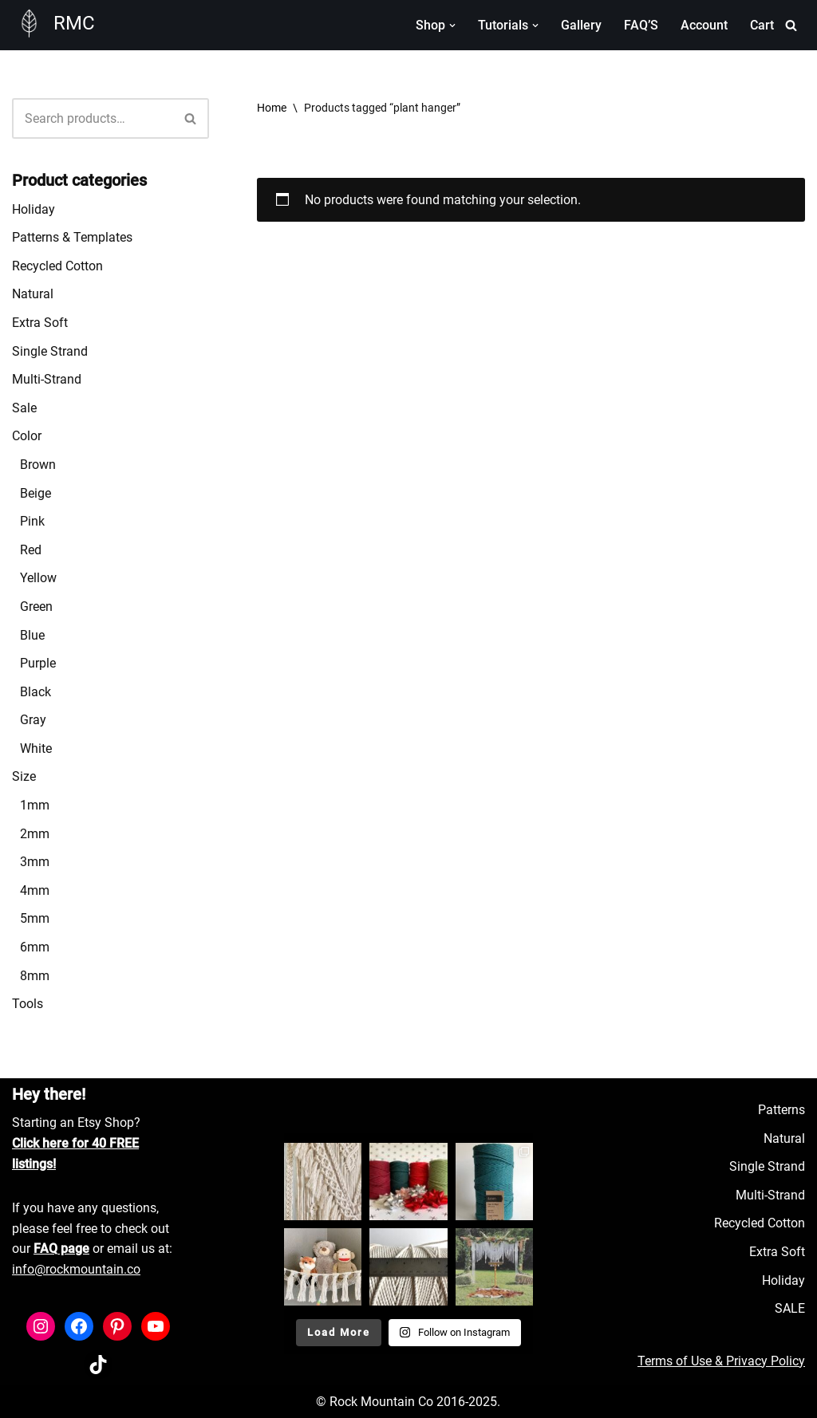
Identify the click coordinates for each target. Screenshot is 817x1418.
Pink (32, 521)
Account (704, 25)
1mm (34, 805)
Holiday (33, 209)
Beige (35, 493)
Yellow (38, 577)
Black (35, 691)
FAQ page (61, 1248)
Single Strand (50, 351)
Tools (27, 1003)
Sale (24, 408)
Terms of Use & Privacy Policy (721, 1361)
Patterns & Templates (72, 237)
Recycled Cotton (57, 266)
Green (36, 606)
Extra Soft (40, 322)
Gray (33, 719)
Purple (38, 663)
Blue (32, 635)
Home (271, 107)
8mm (34, 975)
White (36, 748)
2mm (34, 833)
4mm (34, 890)
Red (30, 549)
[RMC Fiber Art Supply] (53, 23)
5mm (34, 918)
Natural (32, 293)
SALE (790, 1308)
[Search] (791, 25)
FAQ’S (641, 25)
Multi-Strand (46, 379)
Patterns (781, 1109)
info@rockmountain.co (76, 1269)
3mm (34, 861)
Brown (38, 464)
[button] (452, 25)
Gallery (581, 25)
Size (24, 776)
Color (26, 435)
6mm (34, 947)
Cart (762, 25)
